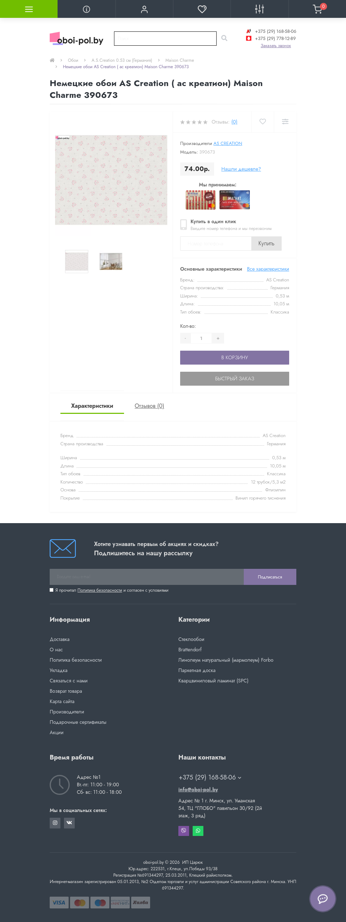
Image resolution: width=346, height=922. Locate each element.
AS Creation (227, 143)
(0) (234, 121)
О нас (56, 649)
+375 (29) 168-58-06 (270, 31)
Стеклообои (191, 639)
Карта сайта (62, 701)
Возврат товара (66, 691)
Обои (73, 60)
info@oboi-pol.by (198, 789)
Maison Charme (179, 60)
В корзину (234, 357)
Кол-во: (188, 326)
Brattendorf (190, 649)
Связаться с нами (69, 680)
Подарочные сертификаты (78, 722)
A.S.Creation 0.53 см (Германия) (122, 60)
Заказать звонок (276, 45)
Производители (67, 711)
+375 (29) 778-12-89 (270, 38)
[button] (144, 9)
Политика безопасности (100, 590)
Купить (266, 243)
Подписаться (270, 577)
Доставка (59, 639)
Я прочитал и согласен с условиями (111, 590)
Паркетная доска (197, 670)
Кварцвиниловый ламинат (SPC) (213, 680)
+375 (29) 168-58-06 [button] (210, 777)
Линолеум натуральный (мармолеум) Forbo (225, 659)
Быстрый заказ (234, 378)
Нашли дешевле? (241, 168)
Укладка (59, 670)
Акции (57, 732)
